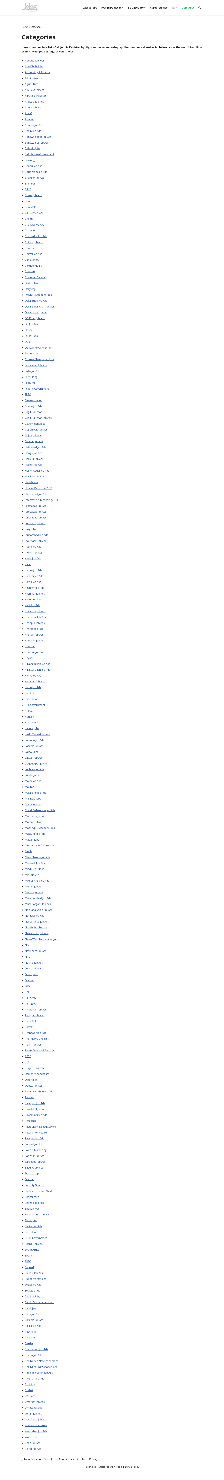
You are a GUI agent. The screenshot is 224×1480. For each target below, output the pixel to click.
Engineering (32, 355)
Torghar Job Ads (35, 1387)
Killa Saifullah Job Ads (37, 673)
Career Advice (158, 7)
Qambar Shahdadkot (37, 1080)
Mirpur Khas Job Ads (37, 886)
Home (25, 26)
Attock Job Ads (33, 108)
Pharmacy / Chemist (36, 1045)
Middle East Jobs (34, 874)
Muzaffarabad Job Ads (38, 903)
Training (30, 1393)
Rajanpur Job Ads (35, 1110)
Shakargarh (32, 1204)
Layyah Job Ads (34, 762)
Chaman (30, 231)
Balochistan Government (39, 155)
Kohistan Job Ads (35, 685)
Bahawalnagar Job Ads (38, 137)
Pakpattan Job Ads (36, 1015)
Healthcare (31, 485)
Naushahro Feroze (36, 933)
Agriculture (31, 84)
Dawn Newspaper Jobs (38, 296)
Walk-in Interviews (36, 1434)
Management (33, 809)
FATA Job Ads (33, 373)
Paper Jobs (49, 1476)
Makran (29, 791)
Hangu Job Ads (33, 455)
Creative (30, 273)
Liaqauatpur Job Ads (37, 768)
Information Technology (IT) (42, 503)
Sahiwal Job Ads (34, 1151)
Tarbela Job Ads (34, 1328)
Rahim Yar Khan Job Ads (39, 1098)
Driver (28, 332)
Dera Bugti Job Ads (36, 302)
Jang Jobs (30, 532)
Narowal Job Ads (35, 921)
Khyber (29, 662)
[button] (122, 7)
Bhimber (30, 184)
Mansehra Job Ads (36, 821)
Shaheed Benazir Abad (38, 1198)
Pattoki (29, 1033)
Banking (30, 161)
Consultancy (32, 261)
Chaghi (29, 220)
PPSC (28, 1063)
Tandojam (31, 1316)
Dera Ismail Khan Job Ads (40, 308)
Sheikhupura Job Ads (37, 1222)
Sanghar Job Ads (35, 1163)
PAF (27, 998)
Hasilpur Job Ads (35, 479)
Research (30, 1127)
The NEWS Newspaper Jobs (41, 1375)
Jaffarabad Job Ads (36, 520)
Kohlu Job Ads (33, 691)
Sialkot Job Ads (33, 1233)
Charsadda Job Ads (36, 237)
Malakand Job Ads (35, 797)
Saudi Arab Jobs (34, 1174)
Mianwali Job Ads (35, 868)
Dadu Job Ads (33, 284)
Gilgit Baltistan (33, 414)
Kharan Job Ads (34, 632)
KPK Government (35, 709)
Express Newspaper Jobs (39, 361)
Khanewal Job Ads (35, 620)
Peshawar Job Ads (35, 1039)
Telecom (30, 1345)
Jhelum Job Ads (34, 555)
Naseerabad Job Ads (37, 927)
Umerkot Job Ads (35, 1410)
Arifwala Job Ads (34, 102)
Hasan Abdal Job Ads (37, 473)
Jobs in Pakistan (31, 1476)
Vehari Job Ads (33, 1422)
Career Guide (67, 1476)
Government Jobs (35, 426)
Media (28, 856)
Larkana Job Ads (34, 744)
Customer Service (35, 279)
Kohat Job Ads (33, 679)
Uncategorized (33, 1416)
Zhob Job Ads (33, 1452)
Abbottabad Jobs (35, 60)
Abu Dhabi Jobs (34, 66)
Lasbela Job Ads (34, 750)
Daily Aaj (30, 290)
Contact (81, 1476)
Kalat (28, 567)
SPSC (28, 1269)
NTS (27, 962)
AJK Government (34, 90)
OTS (27, 992)
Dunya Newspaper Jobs (39, 349)
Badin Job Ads (33, 131)
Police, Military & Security (40, 1057)
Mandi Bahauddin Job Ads (40, 815)
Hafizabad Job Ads (35, 449)
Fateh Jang (31, 379)
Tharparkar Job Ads (36, 1357)
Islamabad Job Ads (36, 508)
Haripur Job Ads (34, 461)
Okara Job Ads (33, 974)
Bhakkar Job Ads (35, 178)
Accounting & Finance (37, 72)
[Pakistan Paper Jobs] (30, 7)
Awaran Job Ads (34, 125)
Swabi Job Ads (33, 1292)
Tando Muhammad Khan (39, 1310)
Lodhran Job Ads (35, 774)
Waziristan (31, 1446)
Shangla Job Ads (34, 1210)
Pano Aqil (30, 1027)
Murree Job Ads (34, 897)
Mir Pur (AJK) (32, 880)
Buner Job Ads (33, 196)
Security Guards (34, 1192)
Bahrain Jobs (32, 149)
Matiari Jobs (32, 844)
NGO (28, 950)
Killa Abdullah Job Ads (37, 668)
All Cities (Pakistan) (36, 96)
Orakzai (29, 986)
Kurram (29, 721)
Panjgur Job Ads (34, 1021)
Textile (29, 1351)
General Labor (33, 402)
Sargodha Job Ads (35, 1169)
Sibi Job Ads (32, 1239)
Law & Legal (32, 756)
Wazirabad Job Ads (36, 1440)
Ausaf (28, 113)
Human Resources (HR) (38, 491)
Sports (29, 1263)
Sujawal (29, 1275)
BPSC (28, 190)
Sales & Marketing (36, 1157)
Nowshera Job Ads (36, 956)
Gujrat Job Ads (33, 438)
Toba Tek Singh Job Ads (39, 1381)
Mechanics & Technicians (39, 850)
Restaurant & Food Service (40, 1133)
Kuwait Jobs (32, 727)
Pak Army (30, 1004)
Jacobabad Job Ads (36, 514)
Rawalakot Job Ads (36, 1115)
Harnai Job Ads (33, 467)
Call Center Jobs (34, 214)
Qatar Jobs (31, 1086)
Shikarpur (31, 1228)
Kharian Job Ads (34, 638)
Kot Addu (30, 697)
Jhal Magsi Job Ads (36, 544)
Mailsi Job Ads (33, 785)
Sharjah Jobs (32, 1216)
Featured (30, 385)
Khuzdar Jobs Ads (35, 656)
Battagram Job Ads (36, 172)
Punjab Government (37, 1074)
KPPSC (29, 715)
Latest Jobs (89, 7)
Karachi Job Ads (34, 579)
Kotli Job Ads (32, 703)
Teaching (30, 1339)
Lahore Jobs (32, 732)
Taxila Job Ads (33, 1334)
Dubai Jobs (31, 338)
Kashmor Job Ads (35, 597)
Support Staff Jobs (36, 1287)
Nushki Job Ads (34, 968)
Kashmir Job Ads (34, 591)
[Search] (199, 7)
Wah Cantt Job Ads (36, 1428)
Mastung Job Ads (35, 838)
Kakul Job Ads (33, 562)
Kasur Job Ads (33, 603)
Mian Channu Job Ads (37, 862)
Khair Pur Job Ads (35, 614)
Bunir (28, 202)
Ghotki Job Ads (33, 408)
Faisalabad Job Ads (36, 367)
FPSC (28, 396)
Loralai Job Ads (34, 780)
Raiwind (29, 1104)
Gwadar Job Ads (34, 444)
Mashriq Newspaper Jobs (40, 833)
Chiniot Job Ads (34, 243)
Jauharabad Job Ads (36, 538)
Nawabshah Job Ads (37, 939)
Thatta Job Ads (33, 1363)
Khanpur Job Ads (35, 626)
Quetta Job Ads (34, 1092)
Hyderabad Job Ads (36, 497)
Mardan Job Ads (34, 827)
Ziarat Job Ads (33, 1457)
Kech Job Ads (32, 609)
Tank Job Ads (33, 1322)
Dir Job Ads (31, 326)
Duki (27, 343)
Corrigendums (33, 267)
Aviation (30, 119)
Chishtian (30, 249)
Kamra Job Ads (33, 573)
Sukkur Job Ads (34, 1281)
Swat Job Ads (32, 1298)
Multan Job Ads (34, 892)
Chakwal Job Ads (34, 225)
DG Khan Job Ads (35, 320)
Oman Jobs (31, 980)
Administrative (33, 78)
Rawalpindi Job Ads (36, 1121)
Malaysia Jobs (33, 803)
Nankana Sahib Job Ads (39, 915)
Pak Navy (30, 1009)
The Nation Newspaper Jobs (42, 1369)
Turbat (29, 1398)
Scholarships (32, 1180)
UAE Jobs (30, 1404)
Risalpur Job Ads (34, 1145)
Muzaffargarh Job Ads (38, 909)
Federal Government (37, 390)
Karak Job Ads (33, 585)
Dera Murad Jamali (36, 314)
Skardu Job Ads (34, 1251)
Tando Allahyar (34, 1304)
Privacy (93, 1476)
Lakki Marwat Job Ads (38, 738)
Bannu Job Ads (33, 166)
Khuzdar (30, 650)
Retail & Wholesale (36, 1139)
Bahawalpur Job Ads (37, 143)
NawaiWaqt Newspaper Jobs (42, 945)
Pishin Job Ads (33, 1051)
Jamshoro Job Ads (35, 526)
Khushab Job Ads (35, 644)
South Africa (32, 1257)
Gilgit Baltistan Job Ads (38, 420)
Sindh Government (36, 1245)
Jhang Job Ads (33, 550)
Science (29, 1186)
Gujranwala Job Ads (36, 432)
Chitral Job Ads (33, 255)
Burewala (30, 208)
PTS (27, 1068)
